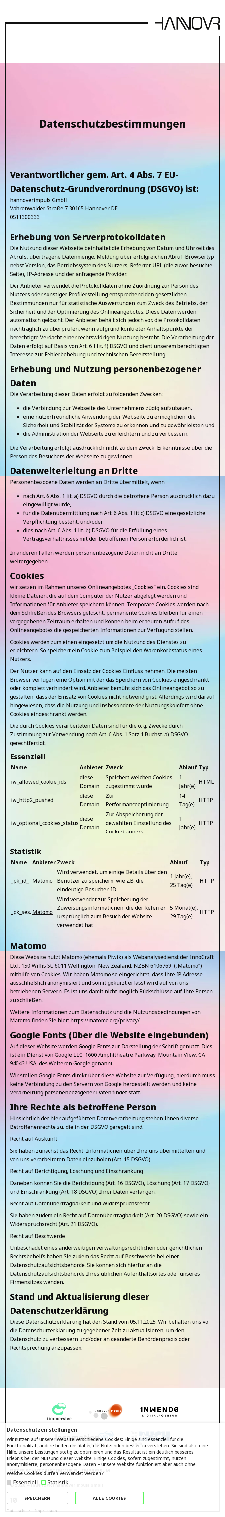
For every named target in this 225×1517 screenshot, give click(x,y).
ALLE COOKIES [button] (109, 1498)
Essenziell (25, 1482)
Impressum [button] (46, 1511)
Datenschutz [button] (18, 1511)
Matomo (42, 880)
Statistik (58, 1482)
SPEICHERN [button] (37, 1498)
